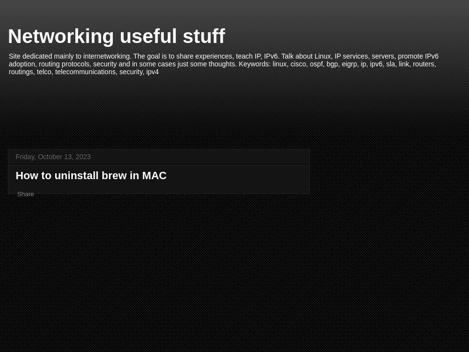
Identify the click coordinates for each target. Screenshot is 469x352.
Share (25, 194)
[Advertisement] (234, 107)
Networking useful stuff (116, 36)
